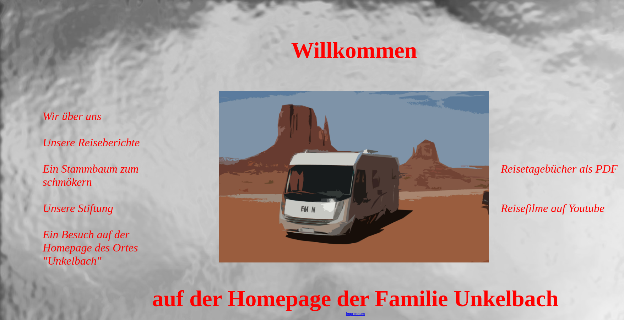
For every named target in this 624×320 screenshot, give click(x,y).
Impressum (355, 314)
